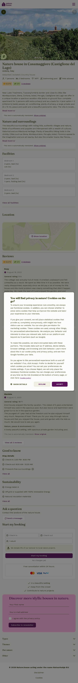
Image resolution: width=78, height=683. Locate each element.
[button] (18, 384)
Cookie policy (26, 378)
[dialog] (39, 341)
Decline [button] (41, 384)
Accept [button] (59, 384)
